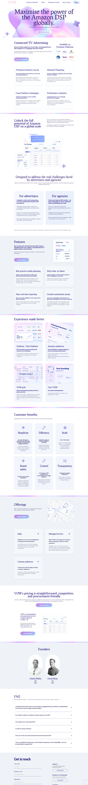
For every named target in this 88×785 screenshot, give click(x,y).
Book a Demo (22, 260)
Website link (17, 779)
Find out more (44, 605)
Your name (17, 764)
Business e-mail (18, 771)
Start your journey (44, 32)
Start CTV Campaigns (21, 59)
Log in (76, 2)
